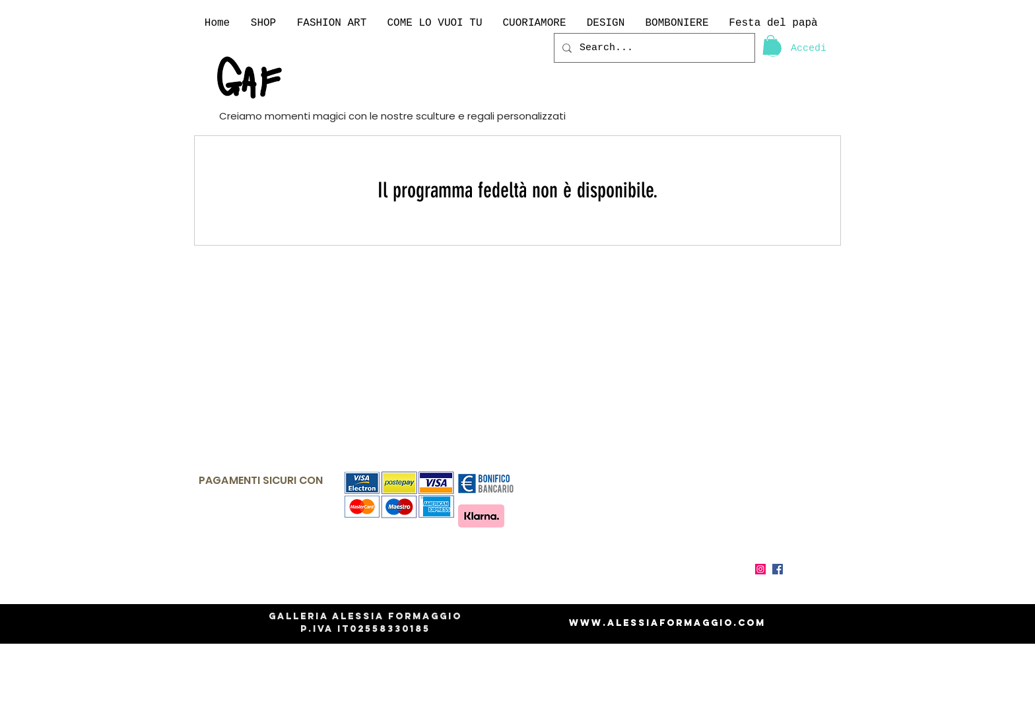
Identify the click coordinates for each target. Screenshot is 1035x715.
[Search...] (653, 48)
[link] (770, 45)
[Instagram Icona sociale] (760, 569)
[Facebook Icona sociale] (777, 569)
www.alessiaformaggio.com (667, 623)
